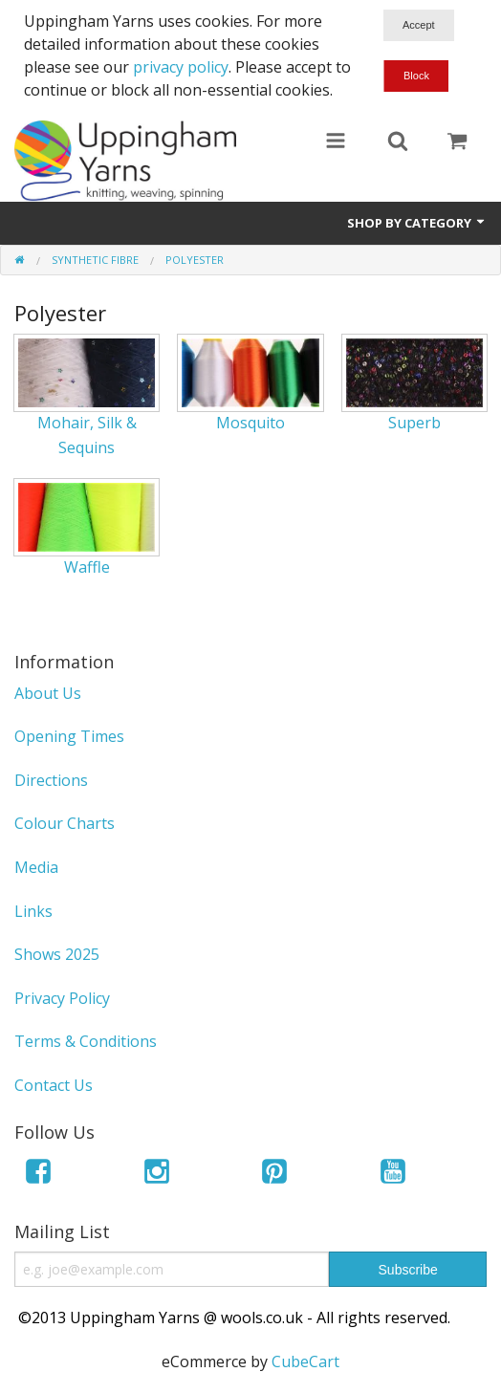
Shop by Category (417, 222)
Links (33, 911)
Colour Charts (64, 823)
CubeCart (305, 1361)
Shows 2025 (56, 954)
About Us (47, 693)
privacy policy (181, 66)
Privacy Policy (62, 998)
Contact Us (53, 1085)
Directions (51, 780)
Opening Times (69, 736)
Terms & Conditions (85, 1041)
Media (36, 867)
